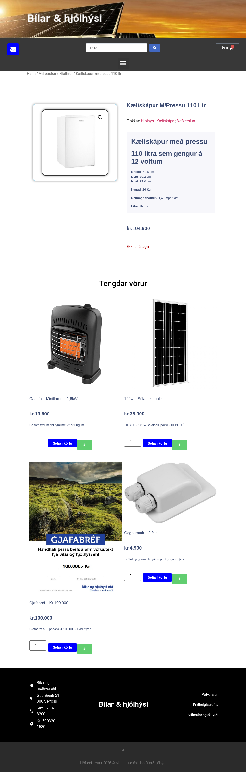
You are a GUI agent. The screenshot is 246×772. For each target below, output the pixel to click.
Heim (31, 73)
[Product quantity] (132, 442)
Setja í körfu (62, 443)
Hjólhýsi (66, 73)
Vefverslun (47, 73)
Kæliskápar (165, 121)
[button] (44, 49)
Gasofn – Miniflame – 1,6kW (53, 399)
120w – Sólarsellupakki (144, 399)
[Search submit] (154, 48)
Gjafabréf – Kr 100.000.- (50, 603)
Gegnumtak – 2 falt (140, 533)
